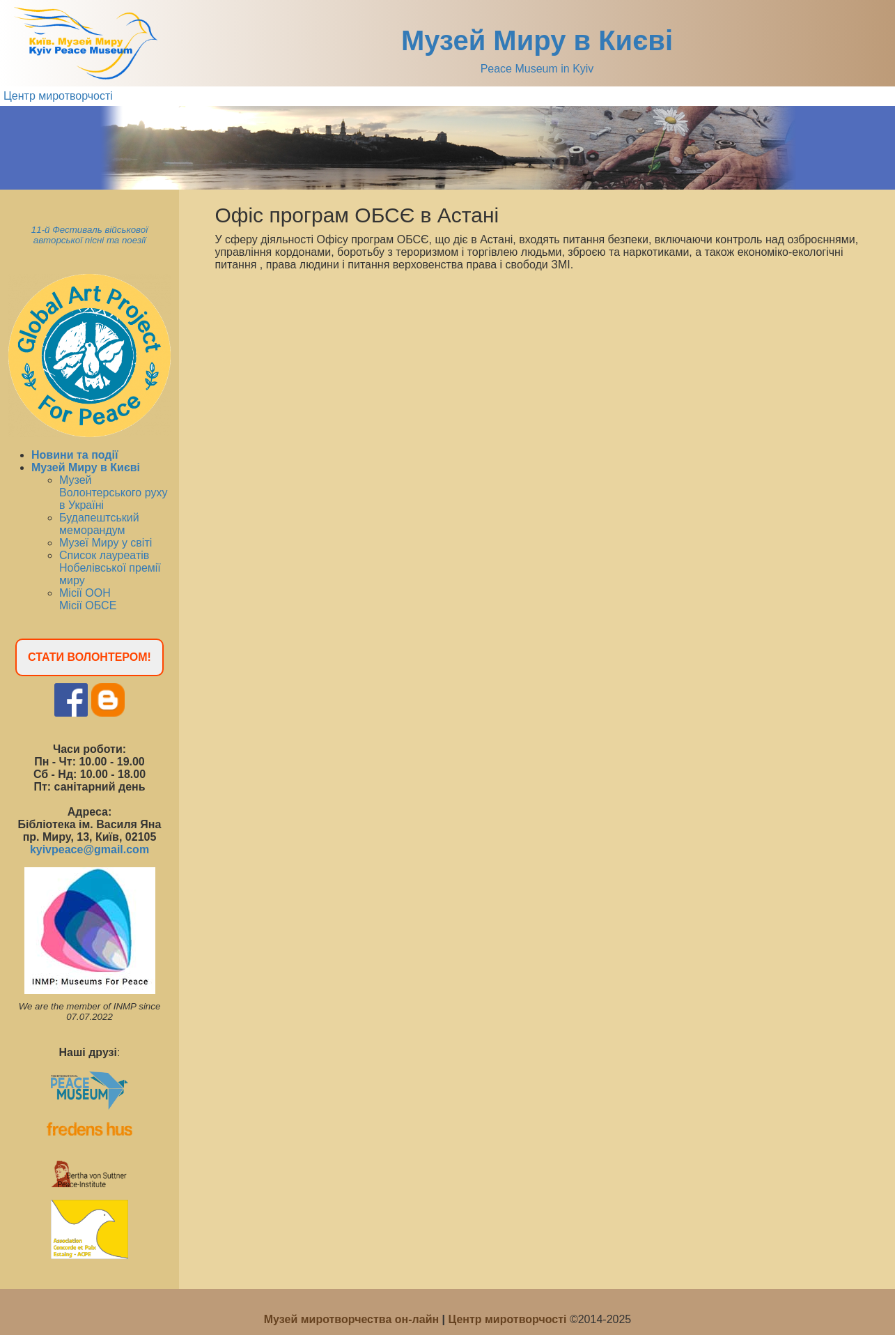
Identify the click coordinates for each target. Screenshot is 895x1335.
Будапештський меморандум (99, 524)
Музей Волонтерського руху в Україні (113, 492)
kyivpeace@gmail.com (89, 849)
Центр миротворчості (58, 96)
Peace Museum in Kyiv (537, 69)
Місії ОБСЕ (87, 605)
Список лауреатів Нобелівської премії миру (110, 567)
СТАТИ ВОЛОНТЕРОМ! (89, 657)
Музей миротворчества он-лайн (353, 1319)
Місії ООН (85, 593)
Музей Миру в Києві (537, 40)
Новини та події (74, 455)
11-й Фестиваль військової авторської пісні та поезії (89, 234)
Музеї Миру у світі (105, 543)
